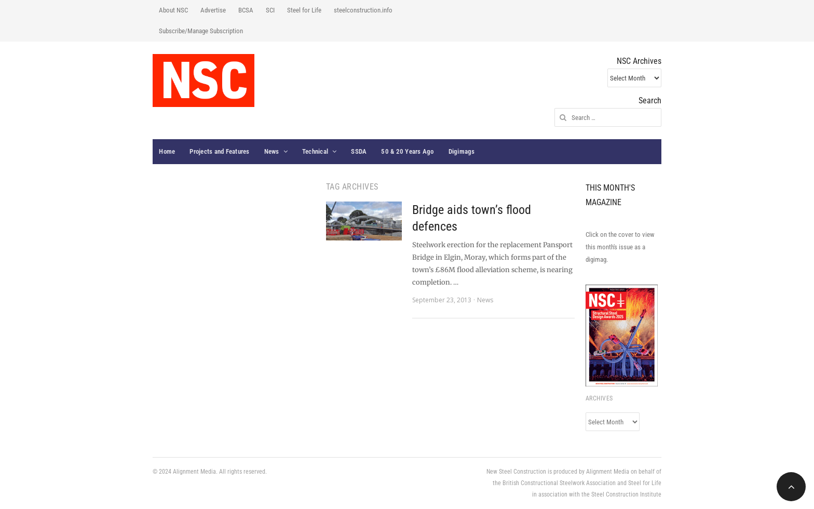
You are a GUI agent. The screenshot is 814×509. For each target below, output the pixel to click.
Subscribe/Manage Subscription (201, 31)
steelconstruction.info (363, 10)
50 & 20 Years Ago (407, 151)
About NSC (173, 10)
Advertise (213, 10)
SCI (270, 10)
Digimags (462, 151)
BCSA (245, 10)
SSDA (359, 151)
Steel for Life (304, 10)
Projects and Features (219, 151)
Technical (315, 151)
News (271, 151)
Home (167, 151)
